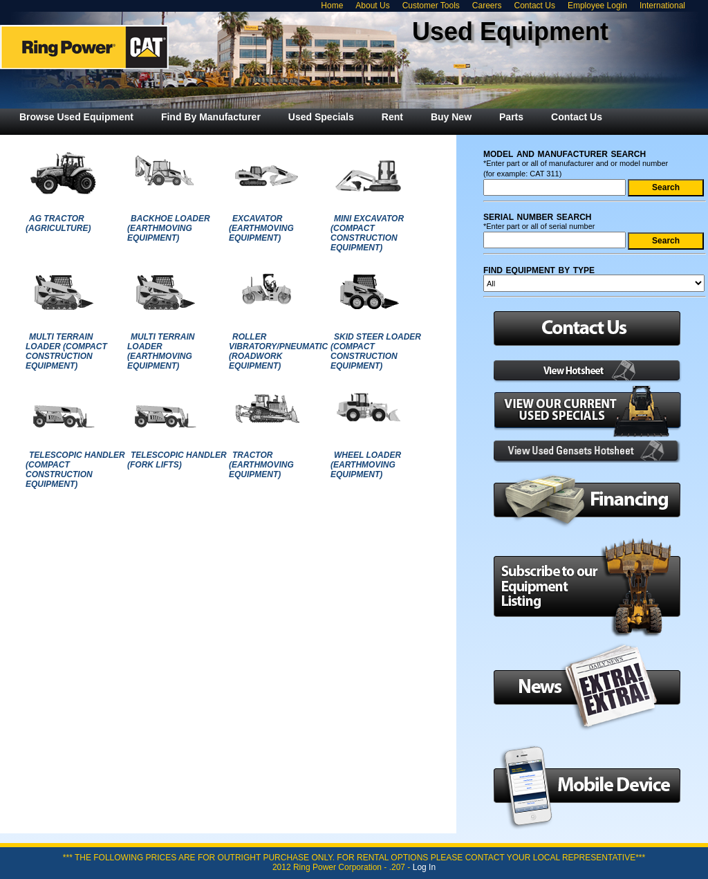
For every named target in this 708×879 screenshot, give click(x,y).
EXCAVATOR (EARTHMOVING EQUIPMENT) (261, 228)
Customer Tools (431, 5)
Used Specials (321, 116)
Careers (487, 5)
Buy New (451, 116)
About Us (372, 5)
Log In (424, 867)
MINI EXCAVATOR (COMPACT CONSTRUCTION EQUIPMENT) (367, 233)
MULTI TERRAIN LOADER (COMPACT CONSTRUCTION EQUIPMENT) (66, 351)
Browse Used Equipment (76, 116)
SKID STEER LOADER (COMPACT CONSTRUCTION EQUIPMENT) (375, 351)
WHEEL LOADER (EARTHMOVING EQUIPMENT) (365, 464)
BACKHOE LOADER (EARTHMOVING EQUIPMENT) (168, 228)
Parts (511, 116)
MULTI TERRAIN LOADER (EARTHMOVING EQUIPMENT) (160, 351)
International (662, 5)
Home (332, 5)
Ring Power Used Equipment (84, 47)
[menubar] (311, 117)
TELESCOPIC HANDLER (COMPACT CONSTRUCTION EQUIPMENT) (75, 469)
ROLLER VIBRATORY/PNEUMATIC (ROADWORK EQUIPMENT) (278, 351)
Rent (392, 116)
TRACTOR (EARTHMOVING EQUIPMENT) (261, 464)
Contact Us (534, 5)
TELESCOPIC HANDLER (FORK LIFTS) (177, 460)
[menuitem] (76, 117)
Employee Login (597, 5)
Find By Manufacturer (211, 116)
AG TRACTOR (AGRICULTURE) (58, 223)
